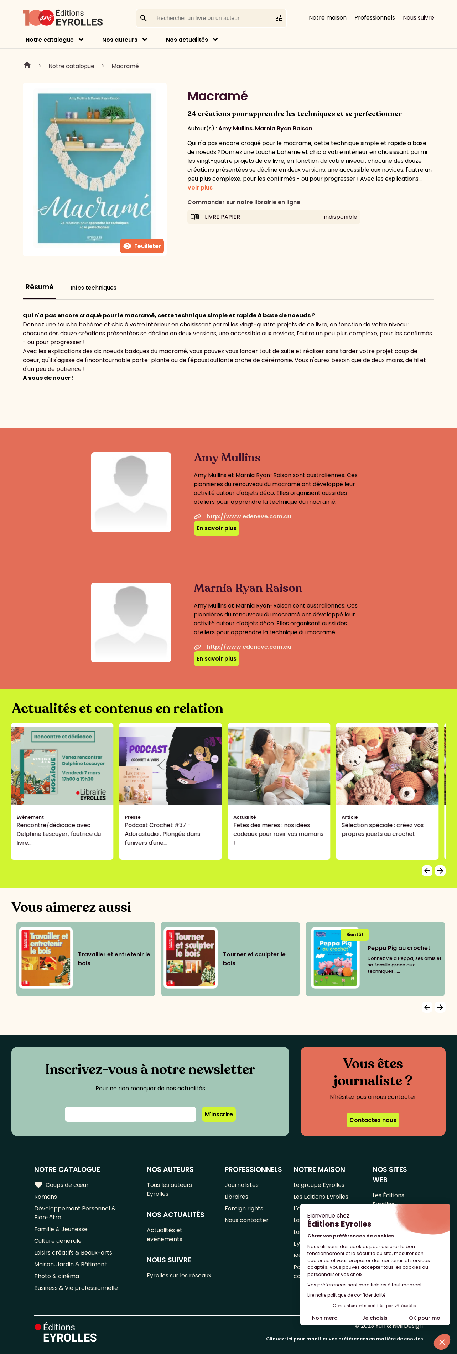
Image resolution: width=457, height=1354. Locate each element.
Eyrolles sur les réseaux (179, 1275)
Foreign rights (244, 1208)
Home (27, 66)
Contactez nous (372, 1120)
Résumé (39, 287)
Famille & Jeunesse (61, 1229)
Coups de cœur (61, 1184)
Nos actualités (187, 40)
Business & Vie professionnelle (76, 1288)
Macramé (125, 66)
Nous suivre (418, 18)
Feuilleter (142, 246)
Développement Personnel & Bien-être (75, 1212)
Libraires (236, 1197)
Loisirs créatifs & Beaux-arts (73, 1253)
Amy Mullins (235, 128)
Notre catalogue (50, 40)
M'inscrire (219, 1114)
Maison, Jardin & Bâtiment (70, 1264)
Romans (45, 1197)
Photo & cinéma (56, 1276)
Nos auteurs (119, 40)
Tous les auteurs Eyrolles (169, 1189)
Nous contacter (247, 1220)
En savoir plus (217, 528)
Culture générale (58, 1241)
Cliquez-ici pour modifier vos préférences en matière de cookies (344, 1339)
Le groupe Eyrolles (319, 1185)
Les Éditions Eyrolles (321, 1197)
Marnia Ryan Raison (283, 128)
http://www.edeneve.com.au (242, 516)
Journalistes (242, 1185)
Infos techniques (93, 288)
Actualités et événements (164, 1234)
